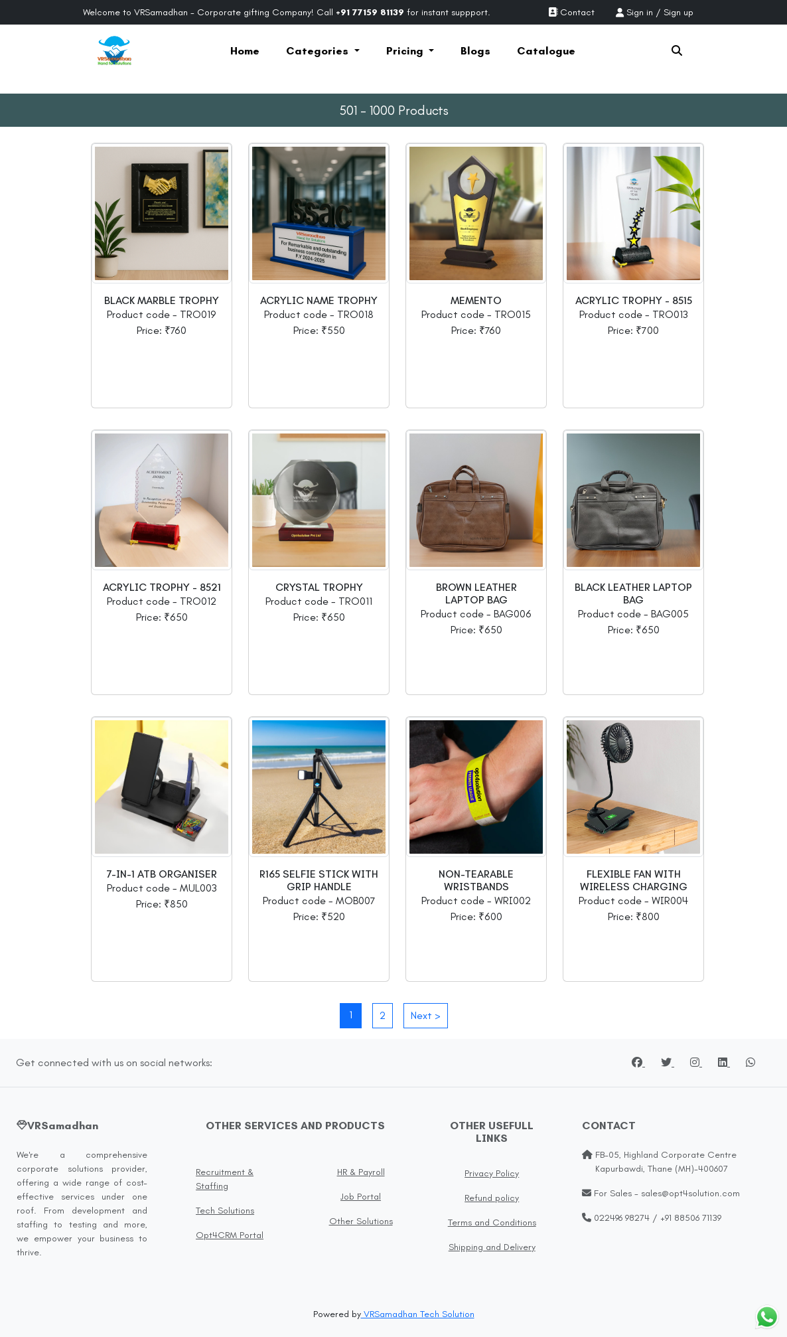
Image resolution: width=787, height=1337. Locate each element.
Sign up (678, 12)
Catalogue (546, 50)
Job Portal (360, 1196)
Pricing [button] (406, 50)
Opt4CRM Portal (229, 1235)
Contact (571, 12)
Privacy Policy (492, 1173)
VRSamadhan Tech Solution (417, 1314)
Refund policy (492, 1198)
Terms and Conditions (492, 1222)
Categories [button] (318, 50)
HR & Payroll (361, 1172)
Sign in (639, 12)
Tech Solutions (225, 1210)
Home (244, 50)
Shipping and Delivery (492, 1247)
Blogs (475, 50)
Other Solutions (361, 1221)
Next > (426, 1015)
